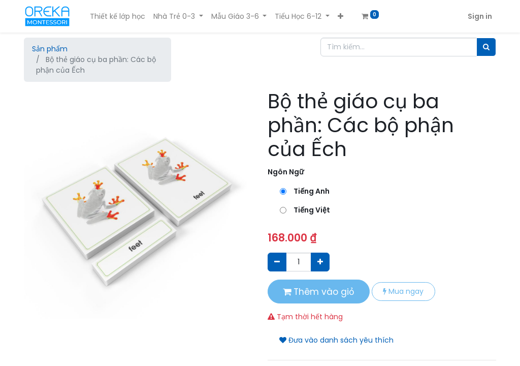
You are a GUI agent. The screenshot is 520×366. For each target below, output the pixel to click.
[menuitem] (117, 16)
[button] (340, 16)
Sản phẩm (50, 49)
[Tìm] (486, 47)
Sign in (480, 16)
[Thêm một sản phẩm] (320, 262)
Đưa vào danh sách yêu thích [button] (336, 340)
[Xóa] (277, 262)
